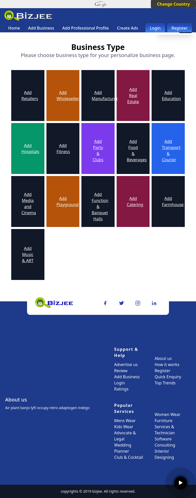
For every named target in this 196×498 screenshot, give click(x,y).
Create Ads (127, 28)
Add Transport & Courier (168, 151)
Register (180, 28)
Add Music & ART (27, 254)
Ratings (121, 389)
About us (163, 358)
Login (155, 28)
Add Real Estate (133, 95)
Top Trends (165, 383)
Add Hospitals (27, 148)
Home (14, 28)
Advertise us (126, 364)
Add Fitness (63, 148)
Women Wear (167, 414)
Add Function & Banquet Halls (98, 207)
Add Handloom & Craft (63, 256)
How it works (167, 364)
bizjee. (97, 491)
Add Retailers (27, 95)
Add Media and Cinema (27, 204)
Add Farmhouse (168, 201)
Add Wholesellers (63, 95)
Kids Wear (123, 426)
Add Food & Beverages (133, 151)
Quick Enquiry (168, 377)
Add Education (168, 95)
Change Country (173, 4)
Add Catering (133, 201)
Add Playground (63, 201)
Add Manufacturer (98, 95)
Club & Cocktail (128, 457)
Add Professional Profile (85, 28)
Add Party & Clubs (98, 151)
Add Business (41, 28)
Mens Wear (125, 420)
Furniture (164, 420)
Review (120, 370)
